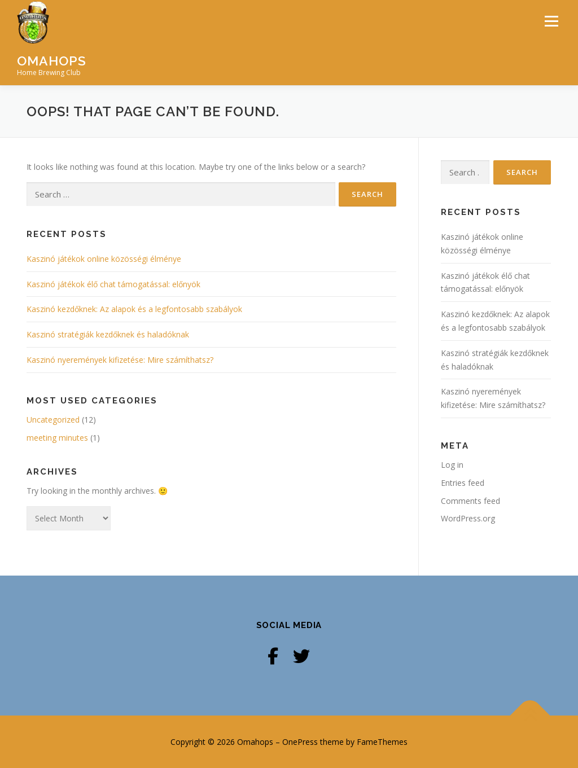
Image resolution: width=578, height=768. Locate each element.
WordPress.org (468, 518)
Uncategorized (53, 419)
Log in (452, 464)
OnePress (300, 741)
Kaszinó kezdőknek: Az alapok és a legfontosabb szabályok (134, 309)
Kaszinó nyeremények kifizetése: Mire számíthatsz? (120, 359)
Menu (551, 21)
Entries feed (462, 482)
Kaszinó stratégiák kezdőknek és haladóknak (108, 334)
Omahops (51, 60)
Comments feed (470, 500)
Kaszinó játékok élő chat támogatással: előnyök (113, 284)
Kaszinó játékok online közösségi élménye (104, 258)
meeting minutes (57, 437)
